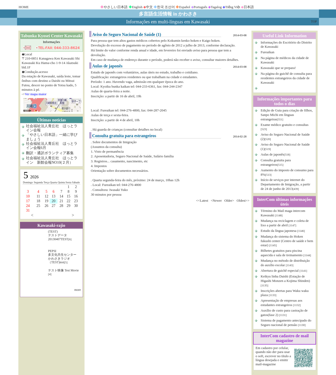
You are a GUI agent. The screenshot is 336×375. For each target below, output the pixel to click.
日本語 (249, 7)
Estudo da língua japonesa (278, 231)
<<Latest (202, 200)
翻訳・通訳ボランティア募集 (50, 153)
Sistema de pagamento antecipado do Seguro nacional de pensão (286, 322)
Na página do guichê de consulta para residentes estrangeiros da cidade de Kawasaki (286, 78)
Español (184, 7)
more (77, 290)
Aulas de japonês (272, 154)
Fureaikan (267, 52)
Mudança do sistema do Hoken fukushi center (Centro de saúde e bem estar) (287, 240)
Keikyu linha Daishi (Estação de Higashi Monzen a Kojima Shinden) (285, 278)
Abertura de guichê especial (280, 270)
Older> (229, 200)
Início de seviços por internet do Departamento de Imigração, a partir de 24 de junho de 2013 (285, 184)
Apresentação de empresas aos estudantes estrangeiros (281, 302)
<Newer (216, 200)
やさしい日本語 (116, 7)
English (137, 7)
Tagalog (216, 7)
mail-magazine (266, 364)
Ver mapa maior (35, 94)
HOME (24, 7)
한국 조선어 (166, 7)
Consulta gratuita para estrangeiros (276, 162)
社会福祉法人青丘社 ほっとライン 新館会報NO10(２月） (51, 160)
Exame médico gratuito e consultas (284, 125)
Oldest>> (243, 200)
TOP (314, 21)
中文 (149, 7)
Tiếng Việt (232, 7)
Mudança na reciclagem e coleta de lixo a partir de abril (285, 223)
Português (200, 7)
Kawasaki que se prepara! (278, 68)
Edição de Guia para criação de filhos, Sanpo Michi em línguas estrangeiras (287, 114)
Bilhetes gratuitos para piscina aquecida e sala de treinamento (282, 253)
